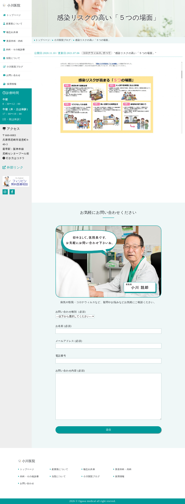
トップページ (12, 15)
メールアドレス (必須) (108, 344)
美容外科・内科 (13, 41)
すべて (107, 53)
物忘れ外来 (10, 32)
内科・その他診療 (14, 49)
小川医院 (11, 5)
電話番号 (108, 358)
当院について (11, 58)
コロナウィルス (92, 53)
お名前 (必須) (108, 329)
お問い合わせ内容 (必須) (108, 395)
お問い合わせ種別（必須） (108, 314)
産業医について (13, 24)
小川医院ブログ (13, 67)
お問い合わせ (11, 75)
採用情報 (9, 84)
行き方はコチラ (14, 158)
